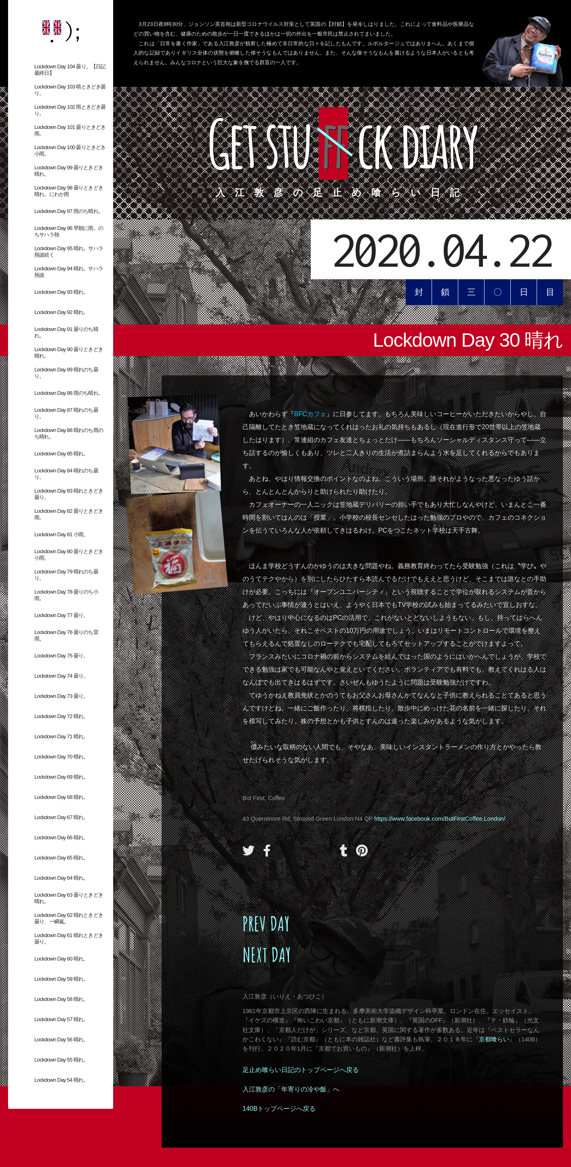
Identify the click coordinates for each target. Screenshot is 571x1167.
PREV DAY (266, 923)
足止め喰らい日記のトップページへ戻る (300, 1069)
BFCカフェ (310, 414)
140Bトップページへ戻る (279, 1108)
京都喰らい (494, 1039)
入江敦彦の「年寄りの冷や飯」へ (290, 1089)
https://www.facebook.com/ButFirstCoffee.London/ (439, 818)
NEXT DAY (266, 954)
